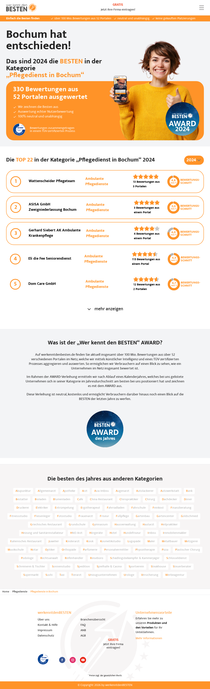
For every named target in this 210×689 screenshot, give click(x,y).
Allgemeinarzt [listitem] (47, 491)
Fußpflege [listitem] (122, 516)
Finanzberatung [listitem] (181, 507)
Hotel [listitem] (113, 533)
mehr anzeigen (105, 309)
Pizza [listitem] (165, 549)
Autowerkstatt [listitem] (169, 491)
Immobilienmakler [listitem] (174, 533)
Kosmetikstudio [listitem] (110, 541)
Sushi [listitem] (49, 575)
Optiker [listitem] (50, 549)
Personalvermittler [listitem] (116, 549)
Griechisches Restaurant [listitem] (46, 524)
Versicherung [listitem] (149, 575)
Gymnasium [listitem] (100, 524)
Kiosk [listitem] (89, 541)
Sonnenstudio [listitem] (61, 566)
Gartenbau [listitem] (143, 516)
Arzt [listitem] (84, 491)
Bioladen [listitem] (40, 499)
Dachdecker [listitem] (169, 499)
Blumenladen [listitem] (61, 499)
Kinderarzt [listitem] (73, 541)
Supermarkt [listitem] (31, 575)
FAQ (83, 625)
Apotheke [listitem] (69, 491)
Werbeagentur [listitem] (174, 575)
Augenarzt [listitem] (122, 491)
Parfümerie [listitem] (90, 549)
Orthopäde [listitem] (69, 549)
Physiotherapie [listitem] (145, 549)
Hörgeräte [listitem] (96, 533)
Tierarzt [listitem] (76, 575)
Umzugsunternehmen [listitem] (102, 575)
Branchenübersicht (93, 619)
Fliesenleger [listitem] (42, 516)
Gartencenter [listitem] (165, 516)
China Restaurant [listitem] (101, 499)
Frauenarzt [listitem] (86, 516)
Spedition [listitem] (83, 566)
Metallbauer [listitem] (170, 541)
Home (5, 591)
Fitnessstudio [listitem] (19, 516)
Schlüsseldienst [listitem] (176, 558)
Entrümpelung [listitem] (64, 507)
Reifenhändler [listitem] (74, 558)
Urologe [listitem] (129, 575)
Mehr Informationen (149, 638)
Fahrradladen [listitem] (116, 507)
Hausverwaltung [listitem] (125, 524)
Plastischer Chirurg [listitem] (187, 549)
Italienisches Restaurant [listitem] (26, 541)
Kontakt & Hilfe (48, 625)
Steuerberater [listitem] (182, 566)
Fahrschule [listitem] (138, 507)
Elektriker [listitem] (42, 507)
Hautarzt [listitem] (148, 524)
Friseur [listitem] (104, 516)
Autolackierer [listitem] (145, 491)
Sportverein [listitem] (136, 566)
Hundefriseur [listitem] (132, 533)
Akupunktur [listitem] (23, 491)
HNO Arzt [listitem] (76, 533)
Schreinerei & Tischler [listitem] (31, 566)
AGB (83, 635)
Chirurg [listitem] (150, 499)
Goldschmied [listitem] (189, 516)
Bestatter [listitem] (22, 499)
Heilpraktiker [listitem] (169, 524)
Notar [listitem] (34, 549)
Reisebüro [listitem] (96, 558)
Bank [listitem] (189, 491)
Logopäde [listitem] (134, 541)
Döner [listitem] (188, 499)
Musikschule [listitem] (16, 549)
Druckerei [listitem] (22, 507)
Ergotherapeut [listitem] (90, 507)
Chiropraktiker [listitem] (129, 499)
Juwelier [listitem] (54, 541)
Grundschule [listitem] (77, 524)
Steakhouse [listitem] (158, 566)
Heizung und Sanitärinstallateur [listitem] (42, 533)
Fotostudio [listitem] (64, 516)
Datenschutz (46, 635)
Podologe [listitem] (27, 558)
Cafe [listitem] (80, 499)
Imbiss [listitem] (152, 533)
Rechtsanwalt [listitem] (49, 558)
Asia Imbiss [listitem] (101, 491)
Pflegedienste (19, 591)
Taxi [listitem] (61, 575)
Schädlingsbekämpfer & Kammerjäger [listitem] (135, 558)
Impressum (45, 630)
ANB (83, 630)
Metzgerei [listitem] (191, 541)
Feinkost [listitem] (158, 507)
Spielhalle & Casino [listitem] (109, 566)
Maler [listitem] (151, 541)
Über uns (44, 619)
